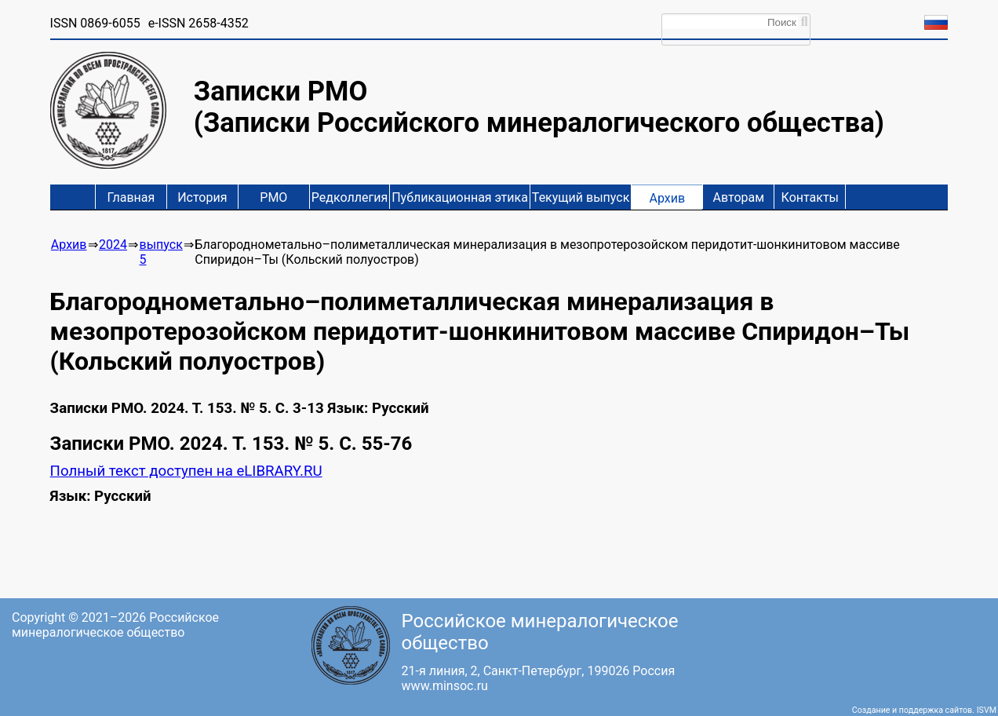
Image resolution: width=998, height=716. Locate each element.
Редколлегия (349, 197)
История (202, 197)
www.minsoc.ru (445, 685)
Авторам (739, 197)
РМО (273, 197)
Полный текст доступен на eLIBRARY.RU (186, 471)
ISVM (986, 710)
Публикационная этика (460, 197)
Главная (131, 197)
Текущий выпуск (580, 197)
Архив (668, 198)
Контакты (810, 197)
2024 (113, 244)
